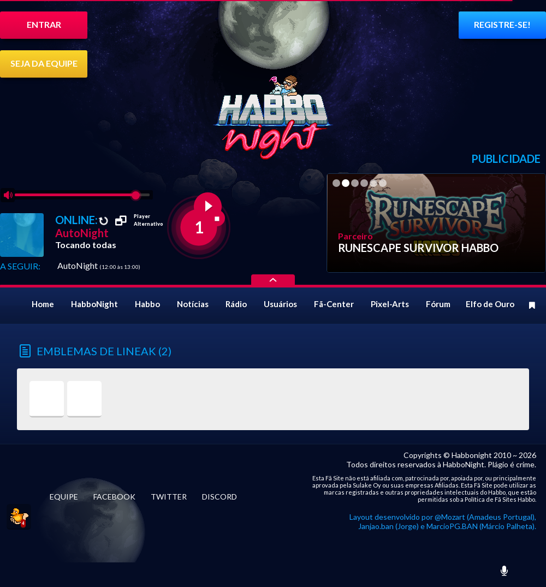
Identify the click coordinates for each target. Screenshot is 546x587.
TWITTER (169, 496)
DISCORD (219, 496)
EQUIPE (64, 496)
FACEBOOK (114, 496)
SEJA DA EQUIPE (44, 63)
